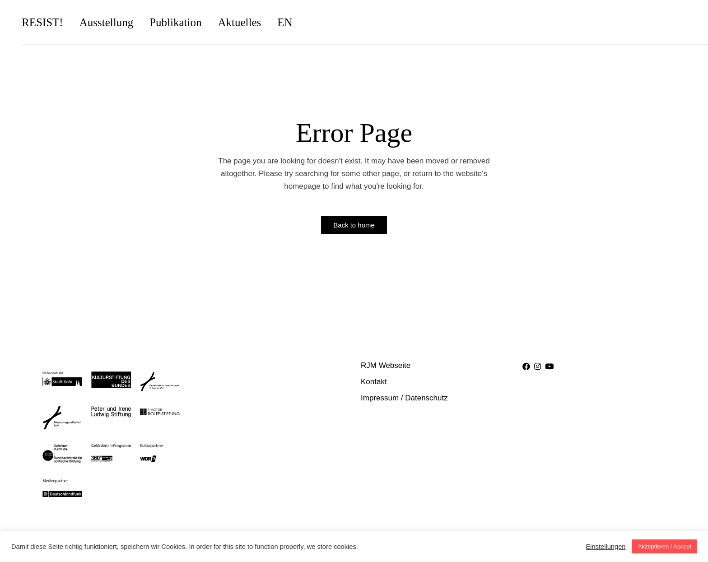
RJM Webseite (385, 365)
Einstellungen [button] (605, 546)
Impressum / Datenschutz (404, 398)
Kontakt (374, 381)
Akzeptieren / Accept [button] (664, 546)
